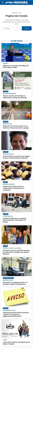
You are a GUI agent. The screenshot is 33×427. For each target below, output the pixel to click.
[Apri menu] (2, 2)
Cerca (27, 28)
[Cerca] (11, 28)
